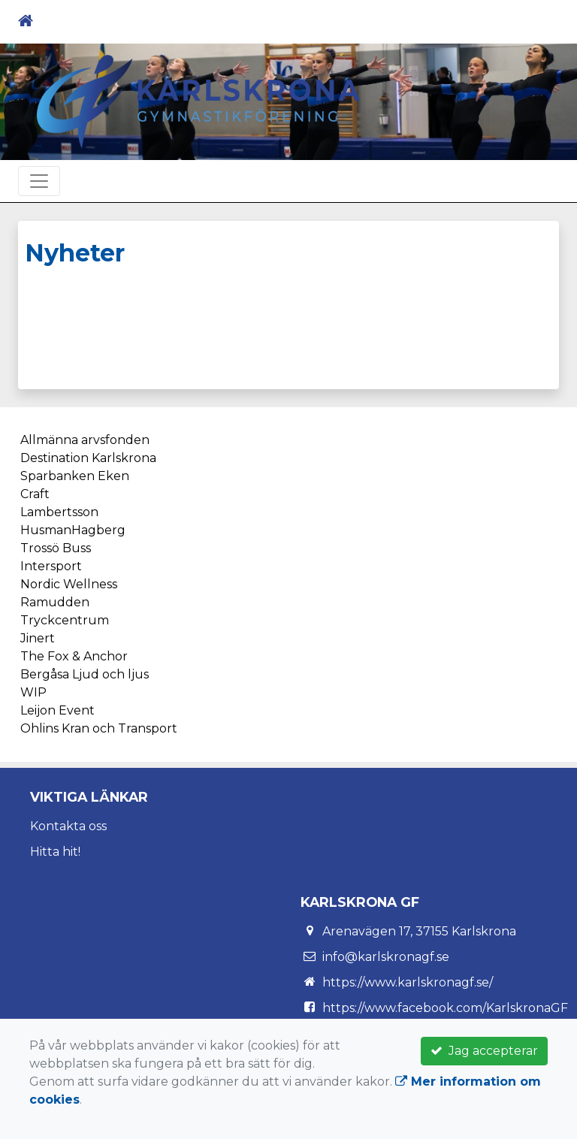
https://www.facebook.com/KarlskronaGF (445, 1008)
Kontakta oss (68, 826)
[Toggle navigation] (538, 21)
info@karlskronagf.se (385, 957)
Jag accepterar (484, 1051)
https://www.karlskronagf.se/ (407, 982)
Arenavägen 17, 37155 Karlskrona (419, 931)
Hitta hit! (55, 851)
